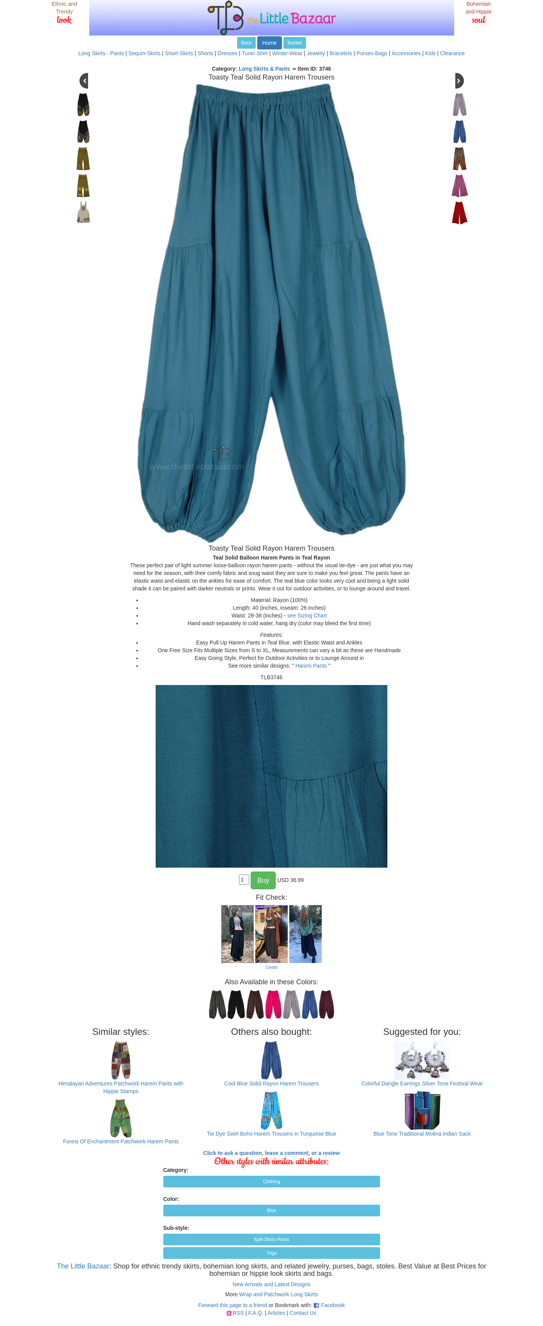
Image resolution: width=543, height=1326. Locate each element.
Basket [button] (295, 43)
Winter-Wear (287, 53)
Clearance (452, 53)
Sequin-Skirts (144, 53)
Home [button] (269, 43)
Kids (430, 53)
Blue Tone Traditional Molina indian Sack (422, 1134)
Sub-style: (176, 1228)
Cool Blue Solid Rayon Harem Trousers (271, 1083)
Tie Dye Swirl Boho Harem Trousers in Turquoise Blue (271, 1134)
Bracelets (340, 53)
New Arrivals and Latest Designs (271, 1284)
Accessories (406, 53)
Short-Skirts (179, 53)
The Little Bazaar (83, 1266)
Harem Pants (311, 666)
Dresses (228, 53)
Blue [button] (271, 1210)
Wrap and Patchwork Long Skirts (278, 1294)
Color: (171, 1199)
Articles (276, 1313)
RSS (238, 1313)
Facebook (332, 1305)
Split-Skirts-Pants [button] (271, 1239)
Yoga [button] (271, 1253)
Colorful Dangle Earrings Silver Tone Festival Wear (422, 1083)
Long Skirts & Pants (264, 69)
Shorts (205, 53)
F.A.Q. (255, 1313)
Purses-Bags (371, 53)
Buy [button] (263, 880)
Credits (271, 967)
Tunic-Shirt (255, 53)
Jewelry (316, 53)
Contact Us (303, 1313)
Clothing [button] (271, 1181)
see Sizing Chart (307, 615)
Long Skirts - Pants (101, 53)
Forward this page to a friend (232, 1305)
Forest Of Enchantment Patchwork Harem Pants (121, 1141)
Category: (175, 1170)
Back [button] (246, 43)
